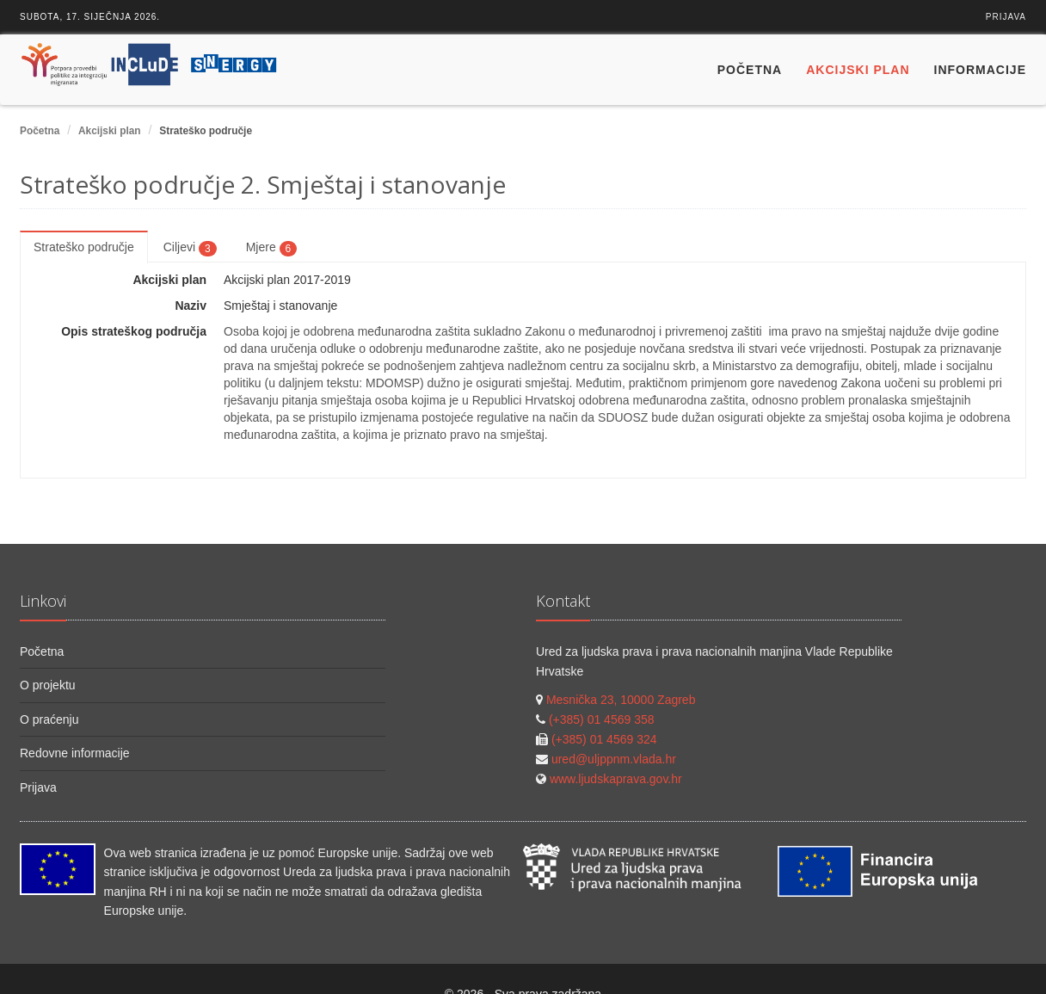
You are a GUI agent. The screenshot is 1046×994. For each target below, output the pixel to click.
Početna (749, 70)
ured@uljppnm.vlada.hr (613, 759)
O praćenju (49, 719)
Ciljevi (190, 248)
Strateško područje (84, 247)
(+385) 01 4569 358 (602, 719)
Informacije (980, 70)
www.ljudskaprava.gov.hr (616, 779)
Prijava (1006, 17)
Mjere (272, 248)
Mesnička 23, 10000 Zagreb (621, 700)
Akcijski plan (857, 70)
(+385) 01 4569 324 (604, 739)
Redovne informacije (75, 753)
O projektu (48, 685)
